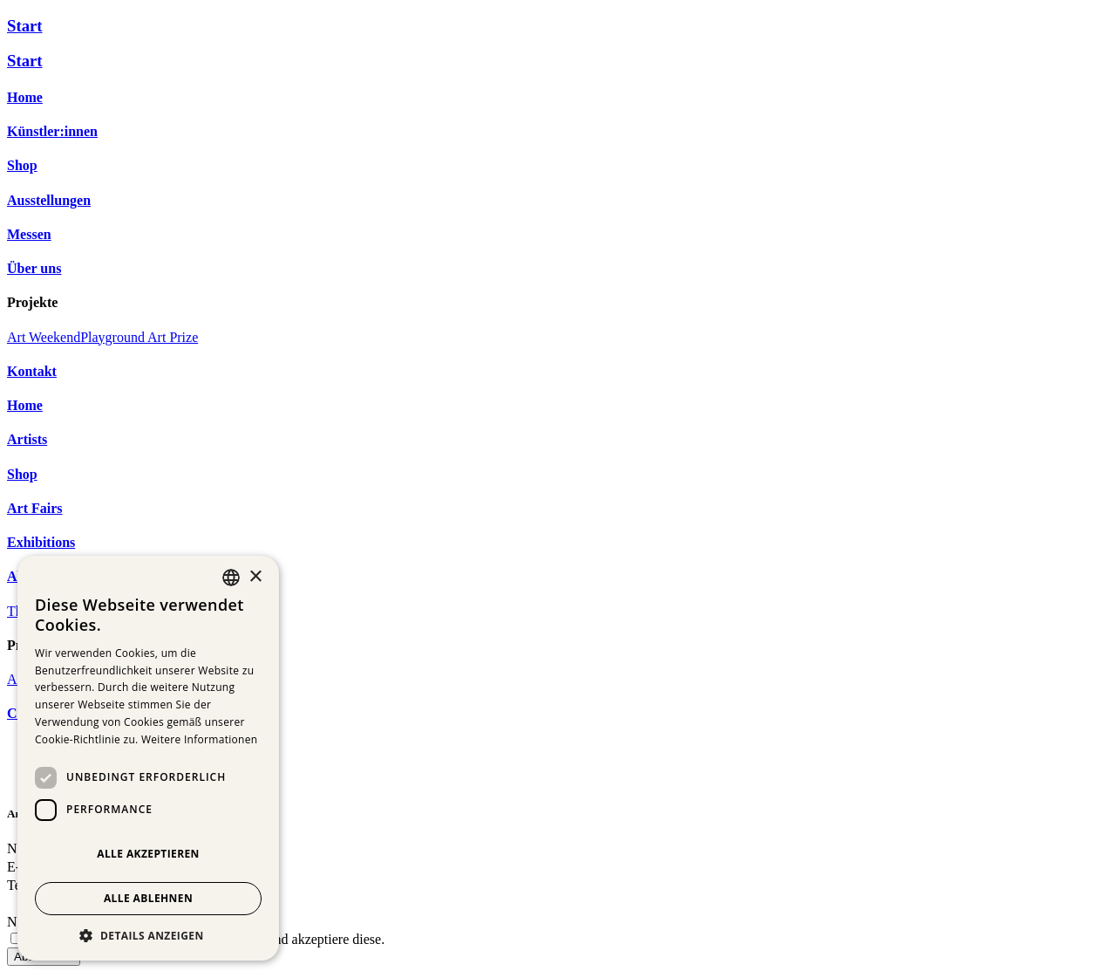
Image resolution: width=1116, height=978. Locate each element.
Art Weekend (43, 337)
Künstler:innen (52, 131)
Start (25, 26)
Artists (27, 439)
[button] (148, 935)
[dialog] (148, 758)
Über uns (34, 268)
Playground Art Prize (139, 337)
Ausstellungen (49, 200)
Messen (29, 234)
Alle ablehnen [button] (148, 898)
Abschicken (43, 961)
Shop (22, 165)
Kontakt (32, 371)
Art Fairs (35, 508)
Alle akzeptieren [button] (148, 853)
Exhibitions (41, 542)
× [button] (255, 577)
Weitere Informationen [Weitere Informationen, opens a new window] (199, 739)
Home (25, 97)
